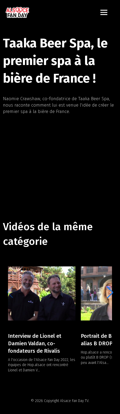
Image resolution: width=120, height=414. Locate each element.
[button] (110, 292)
